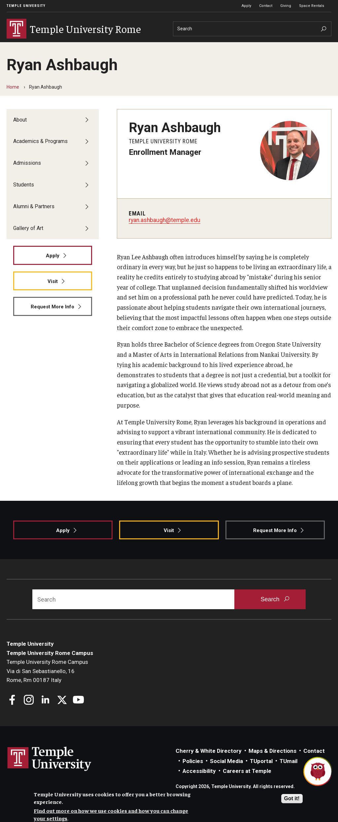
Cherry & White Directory (209, 762)
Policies (193, 773)
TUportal (261, 773)
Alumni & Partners (208, 47)
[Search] (252, 28)
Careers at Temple (247, 782)
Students (162, 47)
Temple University (26, 6)
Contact (265, 6)
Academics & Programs (67, 47)
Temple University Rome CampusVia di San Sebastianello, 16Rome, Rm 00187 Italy (47, 682)
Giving (285, 6)
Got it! (292, 798)
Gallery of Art (261, 47)
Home (13, 98)
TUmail (288, 773)
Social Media (226, 773)
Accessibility (199, 782)
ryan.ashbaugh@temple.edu (164, 232)
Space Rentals (311, 6)
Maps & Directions (272, 762)
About (17, 47)
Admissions (123, 47)
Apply (246, 6)
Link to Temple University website (49, 771)
